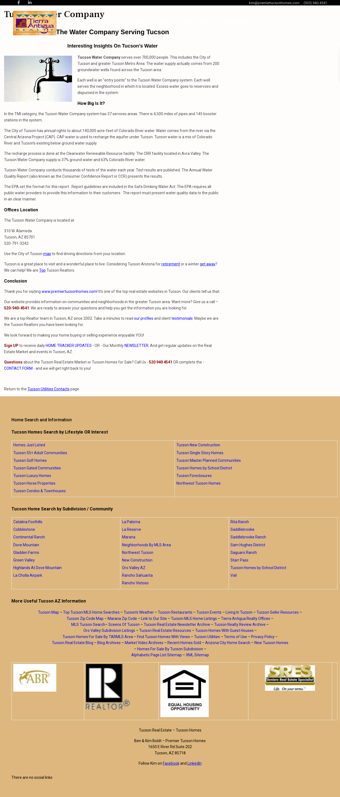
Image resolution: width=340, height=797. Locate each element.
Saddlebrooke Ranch (248, 537)
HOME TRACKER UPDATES (69, 345)
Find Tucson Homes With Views (163, 637)
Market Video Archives (144, 643)
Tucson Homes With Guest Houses (224, 630)
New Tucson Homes (271, 643)
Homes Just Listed (29, 445)
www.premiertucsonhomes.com (69, 291)
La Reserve (131, 529)
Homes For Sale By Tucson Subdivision (170, 649)
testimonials (182, 318)
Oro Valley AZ (133, 568)
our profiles (143, 318)
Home (142, 23)
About (163, 23)
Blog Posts (236, 23)
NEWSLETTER (136, 345)
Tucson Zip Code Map (85, 618)
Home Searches (197, 23)
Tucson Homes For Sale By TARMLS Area (98, 637)
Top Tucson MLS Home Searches (91, 612)
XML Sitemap (197, 655)
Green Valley (24, 560)
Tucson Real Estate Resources (165, 630)
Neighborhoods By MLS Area (146, 545)
